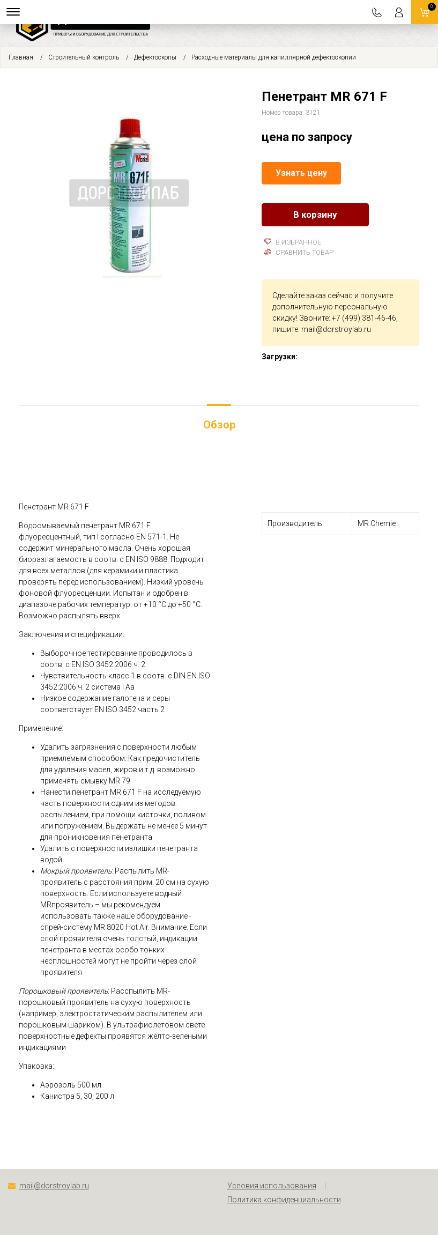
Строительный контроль (83, 57)
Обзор (219, 424)
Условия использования (271, 1185)
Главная (21, 57)
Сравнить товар (298, 252)
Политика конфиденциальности (284, 1199)
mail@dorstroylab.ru (336, 329)
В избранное (292, 242)
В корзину (315, 214)
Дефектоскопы (155, 57)
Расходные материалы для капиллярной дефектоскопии (273, 57)
